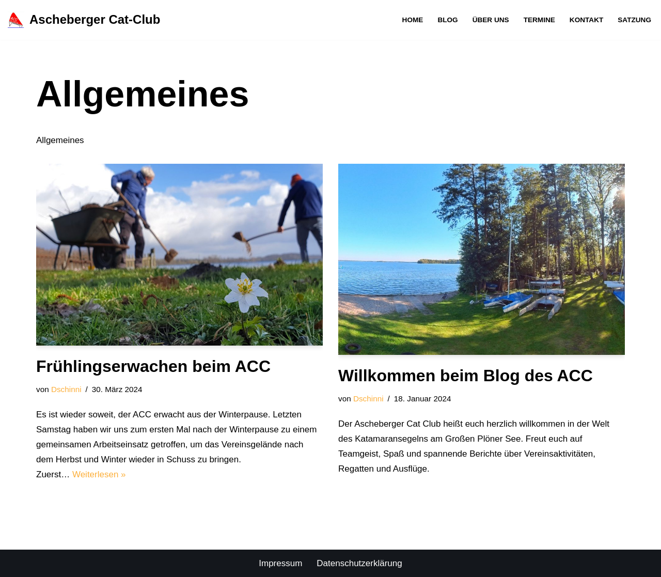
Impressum (280, 563)
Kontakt (586, 20)
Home (412, 20)
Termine (539, 20)
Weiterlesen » (99, 474)
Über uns (491, 20)
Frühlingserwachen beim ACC (153, 366)
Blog (447, 20)
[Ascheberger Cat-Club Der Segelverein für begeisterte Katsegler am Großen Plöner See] (84, 19)
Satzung (634, 20)
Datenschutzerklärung (359, 563)
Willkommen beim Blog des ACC (465, 375)
